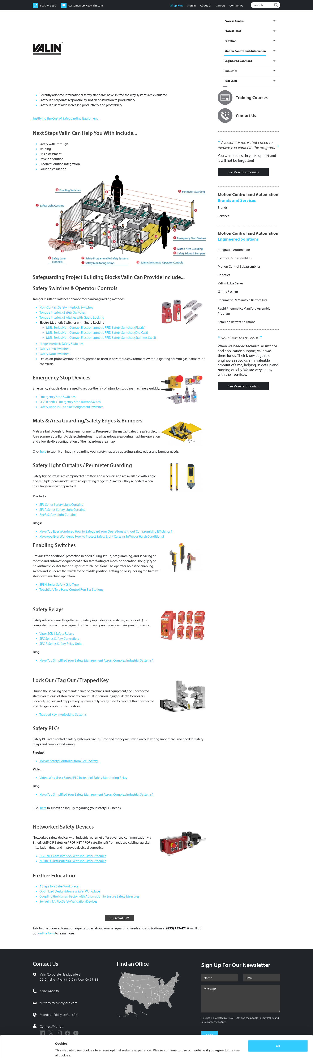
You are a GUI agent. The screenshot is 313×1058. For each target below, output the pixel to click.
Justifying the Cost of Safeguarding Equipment (65, 118)
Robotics (224, 275)
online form (46, 933)
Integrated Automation (234, 250)
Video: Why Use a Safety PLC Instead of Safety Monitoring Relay (83, 777)
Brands (222, 207)
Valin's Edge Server (231, 283)
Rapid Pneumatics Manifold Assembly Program (244, 310)
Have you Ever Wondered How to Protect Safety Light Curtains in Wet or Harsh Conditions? (101, 536)
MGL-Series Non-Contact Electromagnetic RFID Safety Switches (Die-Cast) (97, 332)
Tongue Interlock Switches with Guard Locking (71, 317)
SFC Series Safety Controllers (59, 638)
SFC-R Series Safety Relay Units (60, 643)
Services (223, 216)
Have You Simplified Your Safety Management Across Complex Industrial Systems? (96, 660)
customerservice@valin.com (58, 1003)
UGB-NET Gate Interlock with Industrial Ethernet (72, 856)
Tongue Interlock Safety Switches (62, 312)
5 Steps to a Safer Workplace (58, 886)
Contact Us (236, 5)
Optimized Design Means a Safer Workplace (69, 891)
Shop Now (176, 5)
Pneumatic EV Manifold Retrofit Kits (242, 300)
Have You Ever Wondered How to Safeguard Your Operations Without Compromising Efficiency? (105, 531)
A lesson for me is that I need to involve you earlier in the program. (246, 145)
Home (36, 39)
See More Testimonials (243, 172)
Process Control (129, 26)
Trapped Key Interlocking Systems (62, 714)
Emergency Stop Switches (57, 397)
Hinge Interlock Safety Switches (61, 343)
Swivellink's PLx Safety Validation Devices (68, 901)
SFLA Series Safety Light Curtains (62, 509)
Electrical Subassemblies (235, 258)
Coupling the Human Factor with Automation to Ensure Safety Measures (89, 896)
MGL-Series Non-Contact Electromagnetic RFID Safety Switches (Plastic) (95, 327)
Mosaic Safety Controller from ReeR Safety (68, 761)
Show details (64, 1049)
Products (87, 39)
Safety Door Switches (54, 354)
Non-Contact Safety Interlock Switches (66, 307)
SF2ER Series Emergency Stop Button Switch (70, 402)
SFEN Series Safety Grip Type (59, 584)
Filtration (167, 26)
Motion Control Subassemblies (239, 266)
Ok (278, 1029)
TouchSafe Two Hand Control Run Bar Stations (71, 589)
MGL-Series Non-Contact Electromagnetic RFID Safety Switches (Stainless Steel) (101, 337)
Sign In (191, 5)
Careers (220, 5)
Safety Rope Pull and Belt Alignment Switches (71, 407)
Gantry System (228, 291)
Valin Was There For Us (239, 337)
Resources (272, 26)
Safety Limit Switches (54, 349)
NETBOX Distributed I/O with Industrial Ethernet (72, 861)
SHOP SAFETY (119, 918)
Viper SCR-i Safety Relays (56, 633)
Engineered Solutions (233, 26)
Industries (256, 26)
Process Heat (150, 26)
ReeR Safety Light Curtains (57, 514)
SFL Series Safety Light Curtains (61, 504)
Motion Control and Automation (196, 30)
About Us (206, 5)
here (43, 451)
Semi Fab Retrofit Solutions (236, 322)
